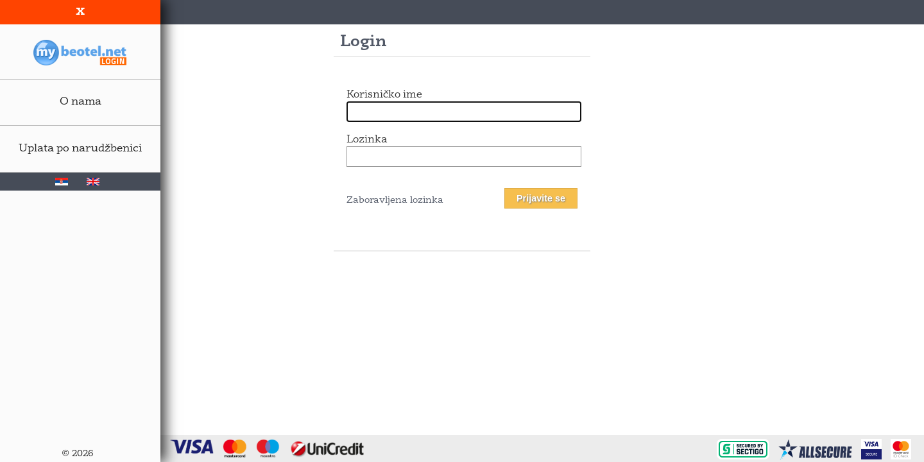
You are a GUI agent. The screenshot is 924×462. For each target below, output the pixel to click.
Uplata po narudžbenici (80, 148)
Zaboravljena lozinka (394, 200)
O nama (80, 101)
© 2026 (77, 454)
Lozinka (366, 140)
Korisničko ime (384, 95)
